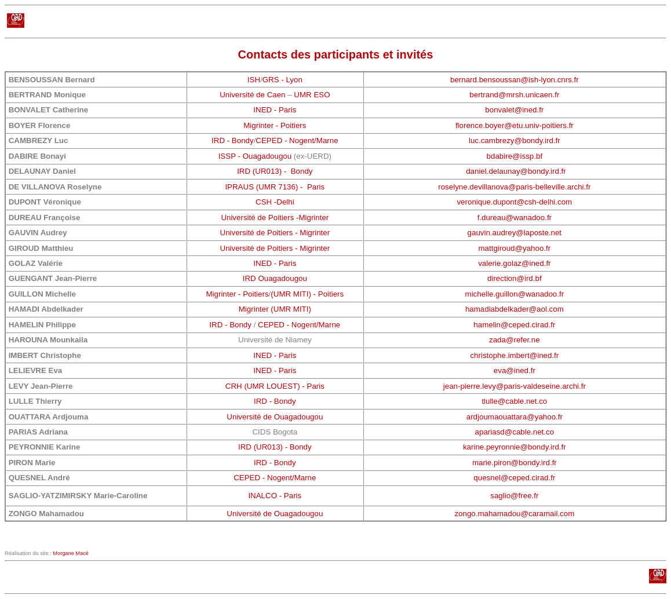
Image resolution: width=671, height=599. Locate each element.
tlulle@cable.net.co (514, 401)
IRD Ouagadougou (275, 278)
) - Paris (310, 186)
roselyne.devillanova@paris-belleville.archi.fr (514, 186)
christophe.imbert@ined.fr (514, 355)
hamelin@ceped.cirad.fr (514, 324)
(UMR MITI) (291, 309)
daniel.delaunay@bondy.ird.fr (516, 171)
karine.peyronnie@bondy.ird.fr (514, 447)
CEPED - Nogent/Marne (297, 140)
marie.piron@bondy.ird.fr (514, 462)
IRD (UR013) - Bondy (274, 171)
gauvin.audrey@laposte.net (514, 232)
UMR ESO (312, 94)
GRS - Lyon (282, 79)
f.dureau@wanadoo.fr (514, 217)
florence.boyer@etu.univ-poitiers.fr (514, 125)
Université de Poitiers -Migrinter (275, 217)
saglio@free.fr (514, 495)
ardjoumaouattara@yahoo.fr (514, 416)
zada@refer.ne (514, 339)
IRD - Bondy (232, 140)
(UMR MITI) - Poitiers (307, 294)
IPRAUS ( (241, 186)
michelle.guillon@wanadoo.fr (514, 294)
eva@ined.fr (514, 370)
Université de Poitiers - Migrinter (275, 232)
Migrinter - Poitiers (274, 125)
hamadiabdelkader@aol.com (514, 309)
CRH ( (236, 386)
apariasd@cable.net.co (515, 432)
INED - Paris (274, 109)
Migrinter (254, 309)
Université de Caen (252, 94)
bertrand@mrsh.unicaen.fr (514, 94)
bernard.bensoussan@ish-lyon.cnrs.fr (514, 79)
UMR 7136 (277, 186)
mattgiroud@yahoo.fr (515, 248)
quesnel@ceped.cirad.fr (514, 477)
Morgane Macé (71, 553)
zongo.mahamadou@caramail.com (514, 513)
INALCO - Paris (274, 495)
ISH (253, 79)
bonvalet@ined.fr (514, 109)
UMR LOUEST (272, 386)
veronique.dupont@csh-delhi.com (514, 202)
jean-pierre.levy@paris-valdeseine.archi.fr (514, 386)
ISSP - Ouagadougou (254, 156)
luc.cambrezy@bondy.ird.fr (514, 140)
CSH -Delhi (275, 202)
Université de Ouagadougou (275, 416)
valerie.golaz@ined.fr (514, 263)
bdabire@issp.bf (515, 156)
